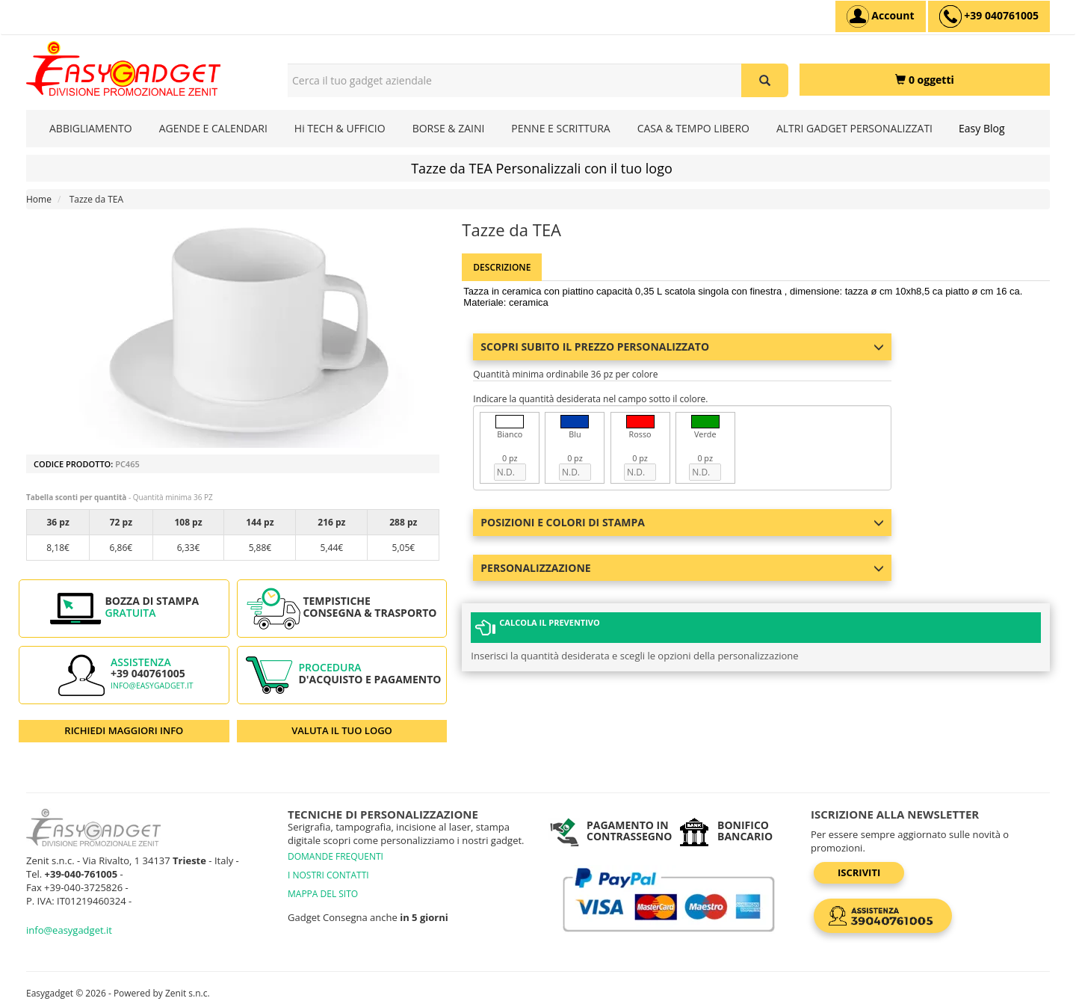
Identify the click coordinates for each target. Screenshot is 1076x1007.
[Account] (880, 16)
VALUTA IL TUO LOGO (341, 730)
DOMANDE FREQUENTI (335, 856)
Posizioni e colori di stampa (682, 522)
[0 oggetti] (925, 80)
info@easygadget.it (152, 685)
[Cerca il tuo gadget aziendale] (764, 80)
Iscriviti (859, 872)
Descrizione (502, 267)
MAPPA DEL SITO (323, 893)
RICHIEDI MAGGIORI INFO (123, 730)
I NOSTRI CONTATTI (328, 875)
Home (39, 199)
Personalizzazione (682, 568)
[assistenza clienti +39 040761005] (989, 16)
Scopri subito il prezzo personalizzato (682, 346)
